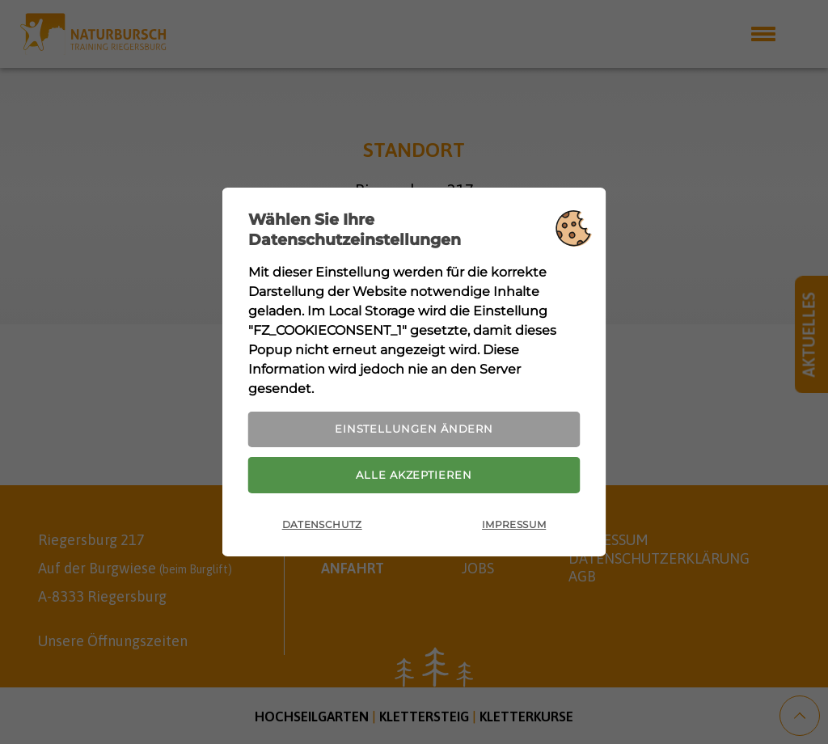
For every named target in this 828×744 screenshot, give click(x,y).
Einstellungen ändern (414, 426)
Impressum (514, 529)
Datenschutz (322, 529)
